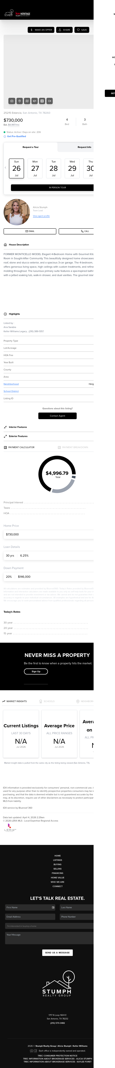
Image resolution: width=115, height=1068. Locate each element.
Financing (57, 850)
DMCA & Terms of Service (101, 1064)
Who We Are (57, 859)
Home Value (57, 854)
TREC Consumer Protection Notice (57, 1033)
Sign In (103, 3)
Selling (57, 846)
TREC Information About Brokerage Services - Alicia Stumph (57, 1036)
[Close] (108, 1035)
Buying (57, 841)
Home (58, 833)
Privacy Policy (80, 1064)
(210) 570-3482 (57, 1000)
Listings (57, 837)
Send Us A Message (57, 929)
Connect (58, 863)
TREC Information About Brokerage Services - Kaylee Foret (57, 1039)
